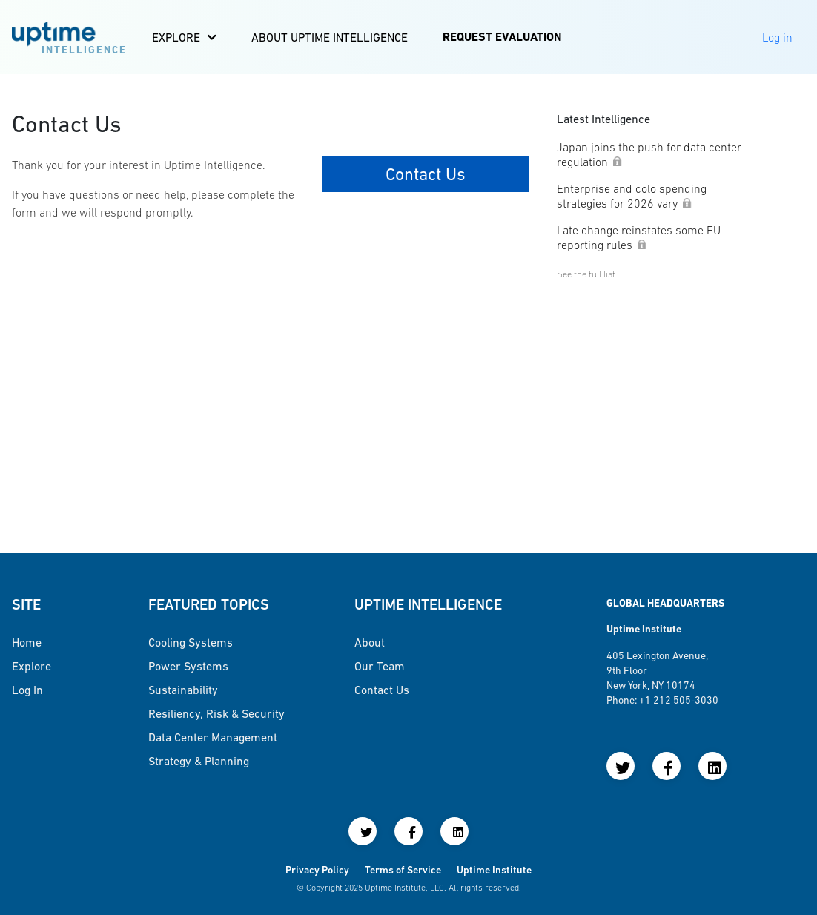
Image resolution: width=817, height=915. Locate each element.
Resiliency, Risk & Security (216, 713)
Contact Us (381, 689)
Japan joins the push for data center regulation (649, 154)
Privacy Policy (317, 870)
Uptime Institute (494, 870)
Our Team (379, 666)
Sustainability (183, 689)
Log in (27, 689)
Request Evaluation (502, 37)
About (369, 642)
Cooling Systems (190, 642)
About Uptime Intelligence (329, 37)
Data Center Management (212, 737)
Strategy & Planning (198, 760)
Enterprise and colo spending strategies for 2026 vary (632, 196)
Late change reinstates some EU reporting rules (639, 237)
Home (27, 642)
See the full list (586, 274)
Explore (176, 37)
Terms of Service (403, 870)
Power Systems (188, 666)
